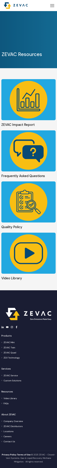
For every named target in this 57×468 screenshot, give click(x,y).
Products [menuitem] (6, 335)
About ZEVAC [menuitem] (8, 414)
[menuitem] (9, 342)
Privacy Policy (9, 454)
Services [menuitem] (6, 368)
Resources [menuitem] (7, 391)
